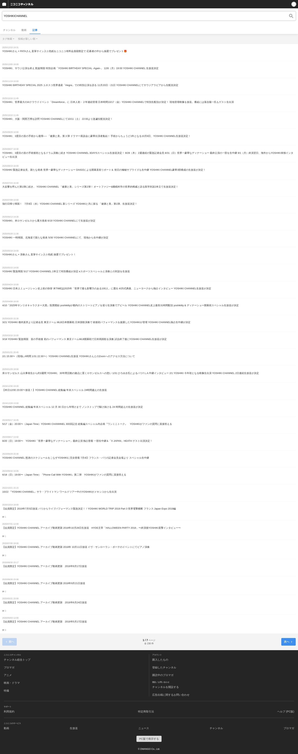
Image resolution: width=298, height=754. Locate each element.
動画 (23, 30)
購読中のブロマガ (163, 675)
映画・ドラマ (12, 682)
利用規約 (9, 711)
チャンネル (9, 30)
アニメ (8, 675)
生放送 (74, 728)
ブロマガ (9, 667)
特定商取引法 (146, 711)
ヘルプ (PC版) (285, 711)
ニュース (143, 728)
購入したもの (160, 659)
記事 (34, 30)
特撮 (6, 690)
